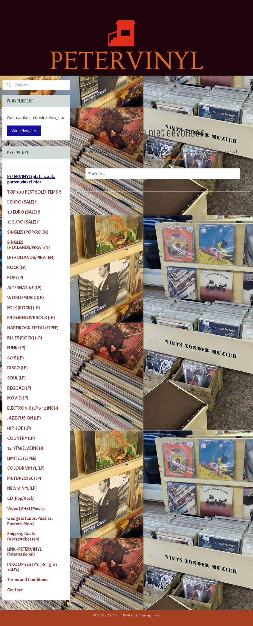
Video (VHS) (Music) (26, 509)
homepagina (172, 157)
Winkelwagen (24, 130)
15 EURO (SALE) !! (23, 222)
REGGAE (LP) (19, 388)
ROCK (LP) (17, 267)
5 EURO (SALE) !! (22, 202)
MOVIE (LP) (17, 398)
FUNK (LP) (16, 348)
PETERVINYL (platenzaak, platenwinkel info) (31, 179)
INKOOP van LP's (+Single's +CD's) (32, 567)
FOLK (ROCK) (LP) (23, 308)
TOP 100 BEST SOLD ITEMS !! (34, 192)
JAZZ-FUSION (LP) (24, 418)
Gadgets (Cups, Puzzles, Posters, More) (30, 521)
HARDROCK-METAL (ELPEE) (33, 328)
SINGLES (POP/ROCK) (27, 232)
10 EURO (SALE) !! (23, 212)
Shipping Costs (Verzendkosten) (23, 536)
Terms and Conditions (27, 580)
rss (157, 615)
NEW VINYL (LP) (22, 488)
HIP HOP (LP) (19, 428)
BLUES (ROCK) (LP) (24, 338)
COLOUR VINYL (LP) (26, 468)
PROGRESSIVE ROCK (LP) (31, 318)
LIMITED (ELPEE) (21, 458)
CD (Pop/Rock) (21, 498)
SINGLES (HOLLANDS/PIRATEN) (28, 245)
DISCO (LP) (17, 368)
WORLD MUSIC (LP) (25, 298)
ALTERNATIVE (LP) (24, 288)
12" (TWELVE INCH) (25, 448)
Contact (15, 590)
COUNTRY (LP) (21, 438)
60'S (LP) (15, 358)
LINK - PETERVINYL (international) (24, 552)
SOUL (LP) (16, 378)
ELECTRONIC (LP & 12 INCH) (32, 408)
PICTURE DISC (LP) (24, 478)
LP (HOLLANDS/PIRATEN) (31, 258)
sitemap (144, 615)
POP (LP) (15, 278)
